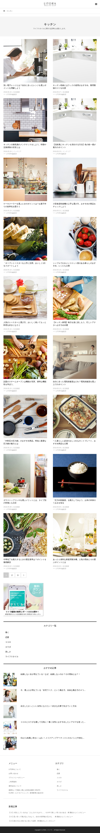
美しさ (7, 652)
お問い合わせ (13, 773)
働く (6, 632)
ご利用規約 (13, 782)
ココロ (7, 642)
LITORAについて (15, 769)
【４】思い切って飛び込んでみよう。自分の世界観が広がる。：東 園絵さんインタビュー (41, 817)
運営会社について (15, 786)
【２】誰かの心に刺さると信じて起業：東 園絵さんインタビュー (32, 821)
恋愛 (6, 637)
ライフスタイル (10, 656)
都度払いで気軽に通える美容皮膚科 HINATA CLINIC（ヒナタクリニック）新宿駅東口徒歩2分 (26, 791)
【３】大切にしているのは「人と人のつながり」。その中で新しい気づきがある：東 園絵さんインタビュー (47, 812)
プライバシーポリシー (17, 778)
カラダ (7, 647)
